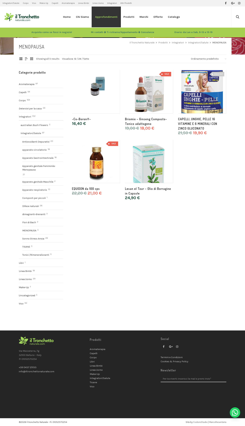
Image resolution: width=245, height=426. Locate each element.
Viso (21, 303)
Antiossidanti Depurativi (35, 141)
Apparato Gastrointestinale (37, 158)
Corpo (22, 100)
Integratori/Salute (31, 133)
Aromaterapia (26, 84)
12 (75, 58)
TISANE (26, 246)
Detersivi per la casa (30, 108)
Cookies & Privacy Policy (174, 361)
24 (79, 58)
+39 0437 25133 (27, 367)
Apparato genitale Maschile (37, 181)
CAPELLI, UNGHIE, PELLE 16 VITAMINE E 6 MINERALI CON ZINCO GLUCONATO (197, 123)
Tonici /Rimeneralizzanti (35, 254)
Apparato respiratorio (34, 189)
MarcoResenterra (217, 422)
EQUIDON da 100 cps (86, 189)
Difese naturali (30, 206)
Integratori (25, 116)
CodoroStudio (200, 422)
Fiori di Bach (29, 222)
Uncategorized (27, 295)
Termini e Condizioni (172, 357)
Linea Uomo (25, 279)
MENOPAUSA (29, 230)
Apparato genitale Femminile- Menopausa (39, 168)
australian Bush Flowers (34, 125)
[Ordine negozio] (208, 59)
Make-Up (24, 287)
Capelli (22, 92)
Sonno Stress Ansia (33, 238)
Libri (21, 263)
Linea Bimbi (25, 271)
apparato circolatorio (34, 149)
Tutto (86, 58)
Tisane (93, 382)
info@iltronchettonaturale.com (36, 371)
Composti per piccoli (34, 198)
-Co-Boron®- (81, 119)
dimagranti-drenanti (33, 214)
